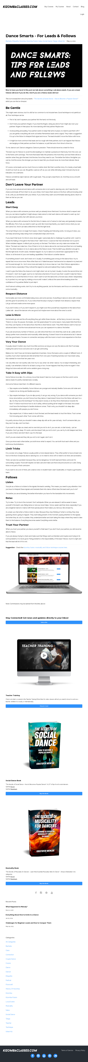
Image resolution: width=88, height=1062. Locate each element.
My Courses (60, 7)
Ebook (13, 787)
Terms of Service (67, 1050)
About (68, 7)
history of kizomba (13, 989)
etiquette (15, 41)
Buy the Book (44, 793)
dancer (8, 972)
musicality (9, 1006)
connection (10, 955)
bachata (9, 41)
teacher (8, 1023)
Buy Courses (48, 7)
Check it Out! (44, 706)
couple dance (11, 959)
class (8, 950)
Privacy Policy (80, 1050)
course (8, 963)
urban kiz (61, 41)
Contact (76, 7)
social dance (47, 41)
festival (8, 980)
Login (82, 14)
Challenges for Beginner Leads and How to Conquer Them (28, 923)
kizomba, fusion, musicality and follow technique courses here (45, 547)
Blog (82, 7)
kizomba (22, 41)
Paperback (14, 789)
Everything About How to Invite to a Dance (22, 915)
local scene (10, 1002)
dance (8, 967)
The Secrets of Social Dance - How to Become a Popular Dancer (56, 99)
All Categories (11, 942)
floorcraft (9, 984)
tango (55, 41)
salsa (40, 41)
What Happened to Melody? (16, 907)
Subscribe (44, 622)
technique (9, 1027)
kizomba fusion (32, 41)
